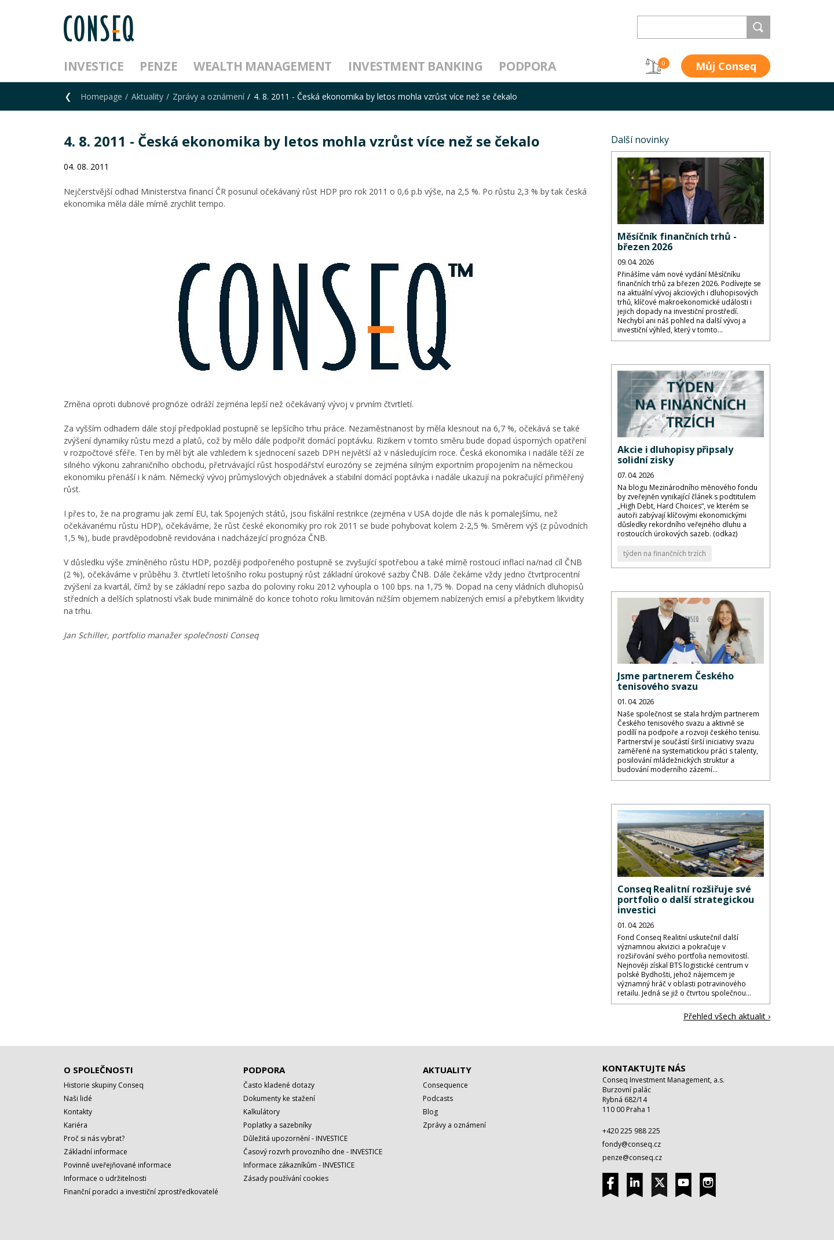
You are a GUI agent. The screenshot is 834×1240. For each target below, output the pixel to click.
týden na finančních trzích (664, 553)
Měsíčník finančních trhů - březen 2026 (677, 241)
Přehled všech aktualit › (726, 1016)
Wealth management (262, 66)
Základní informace (95, 1152)
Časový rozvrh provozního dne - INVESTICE (312, 1152)
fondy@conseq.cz (631, 1144)
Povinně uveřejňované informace (117, 1165)
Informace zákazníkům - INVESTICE (298, 1165)
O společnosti (98, 1070)
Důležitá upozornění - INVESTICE (295, 1138)
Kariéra (75, 1125)
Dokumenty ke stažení (279, 1098)
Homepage (101, 96)
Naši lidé (78, 1098)
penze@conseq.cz (632, 1157)
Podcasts (438, 1098)
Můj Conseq (726, 66)
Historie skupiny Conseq (104, 1085)
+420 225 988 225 (631, 1131)
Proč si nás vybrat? (94, 1138)
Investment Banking (415, 66)
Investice (93, 66)
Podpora (527, 66)
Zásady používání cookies (285, 1178)
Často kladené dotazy (278, 1085)
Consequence (445, 1085)
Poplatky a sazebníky (277, 1125)
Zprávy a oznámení (208, 96)
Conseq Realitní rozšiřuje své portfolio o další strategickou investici (685, 899)
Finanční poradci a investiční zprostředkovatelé (141, 1192)
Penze (158, 66)
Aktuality (147, 96)
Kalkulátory (261, 1112)
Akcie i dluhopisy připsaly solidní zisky (675, 454)
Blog (430, 1112)
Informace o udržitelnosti (105, 1178)
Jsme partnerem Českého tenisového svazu (675, 681)
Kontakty (78, 1112)
